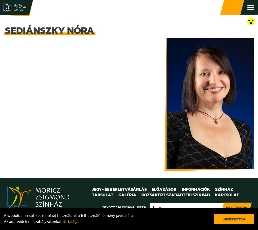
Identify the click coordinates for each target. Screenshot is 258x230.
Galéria (127, 194)
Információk (196, 189)
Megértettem (234, 219)
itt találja (70, 222)
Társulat (102, 194)
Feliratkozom (236, 207)
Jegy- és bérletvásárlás (233, 7)
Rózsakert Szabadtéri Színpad (175, 194)
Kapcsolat (227, 194)
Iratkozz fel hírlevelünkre (123, 207)
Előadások (164, 189)
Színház (224, 189)
